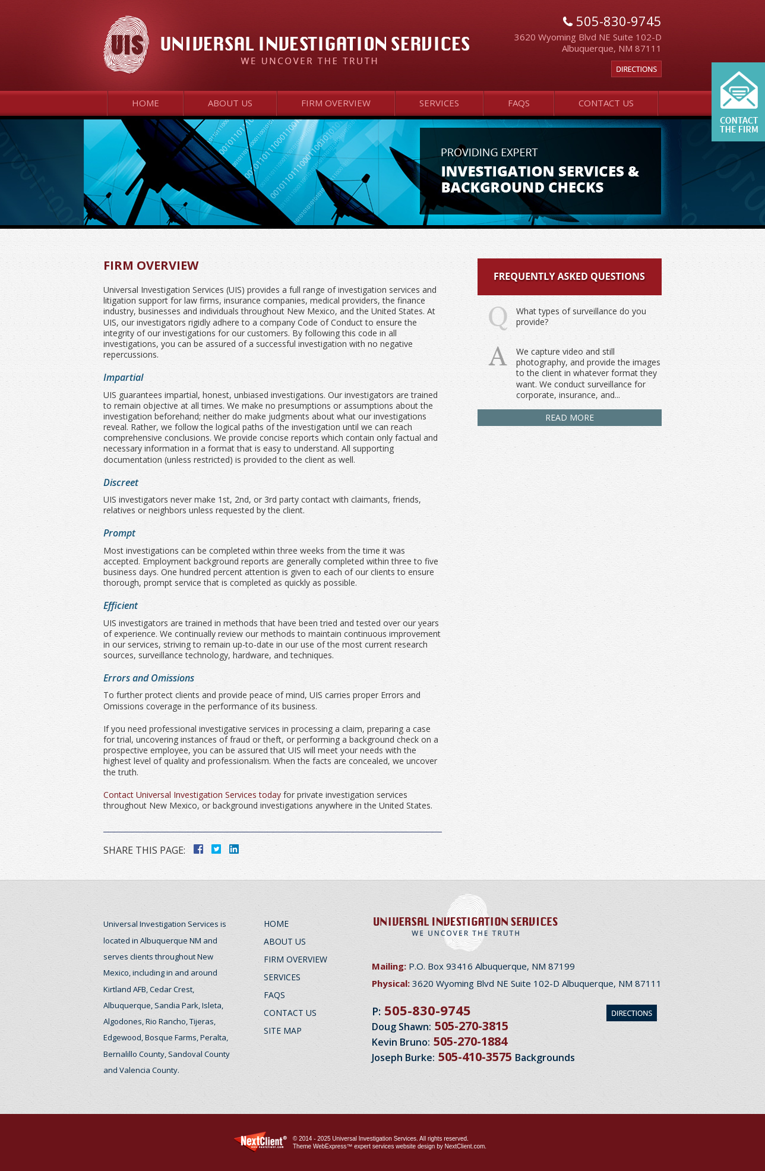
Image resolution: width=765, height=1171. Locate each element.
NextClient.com (464, 1146)
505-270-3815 (471, 1026)
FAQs (519, 103)
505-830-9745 (427, 1010)
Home (145, 103)
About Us (230, 103)
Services (439, 103)
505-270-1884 (470, 1041)
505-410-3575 (475, 1057)
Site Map (283, 1030)
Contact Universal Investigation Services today (192, 794)
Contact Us (606, 103)
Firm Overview (336, 103)
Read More (569, 417)
